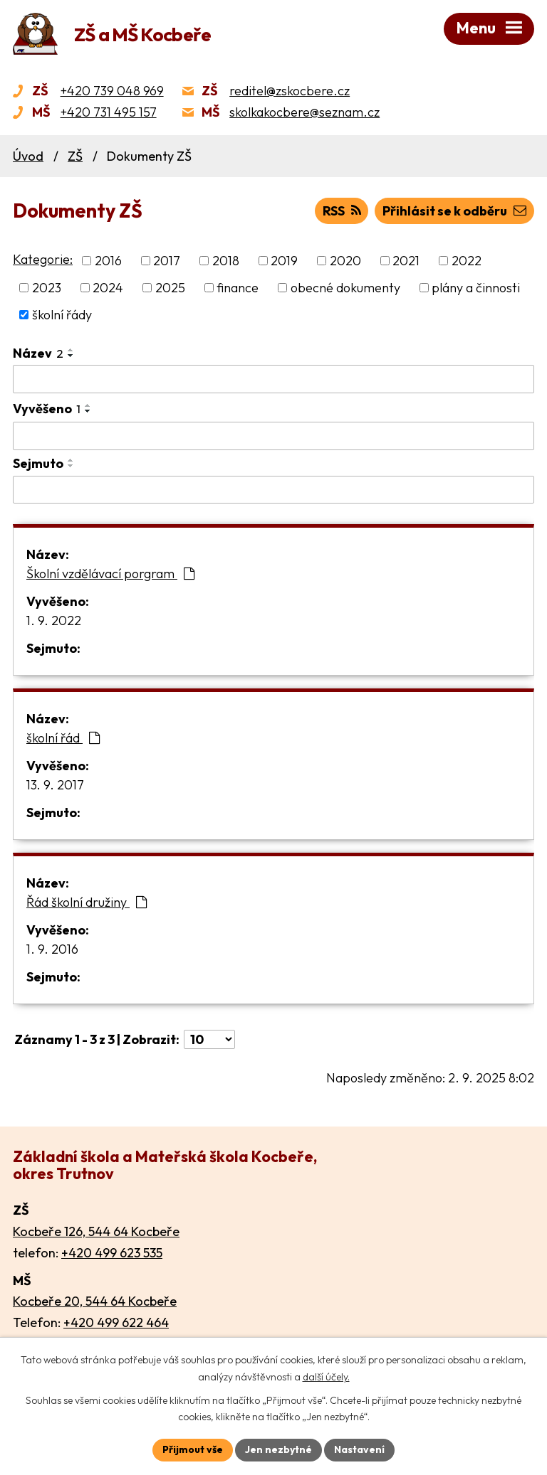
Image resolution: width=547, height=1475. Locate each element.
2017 (166, 260)
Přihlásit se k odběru (454, 211)
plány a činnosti (476, 287)
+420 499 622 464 (116, 1322)
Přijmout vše (192, 1449)
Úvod (28, 156)
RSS (342, 211)
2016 (108, 260)
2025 (170, 287)
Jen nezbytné (278, 1449)
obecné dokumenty (345, 287)
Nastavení (359, 1449)
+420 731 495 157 (109, 112)
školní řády (62, 315)
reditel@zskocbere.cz (289, 90)
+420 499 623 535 (111, 1253)
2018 (225, 260)
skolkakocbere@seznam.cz (304, 112)
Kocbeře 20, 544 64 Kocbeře (95, 1301)
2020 (345, 260)
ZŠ (75, 156)
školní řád (63, 738)
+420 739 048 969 (112, 90)
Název (38, 353)
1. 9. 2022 (53, 620)
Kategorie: (43, 259)
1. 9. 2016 (52, 949)
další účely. (326, 1376)
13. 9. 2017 (55, 785)
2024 (108, 287)
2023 (46, 287)
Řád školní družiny (86, 902)
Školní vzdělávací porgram (110, 573)
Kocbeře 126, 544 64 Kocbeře (96, 1231)
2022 (466, 260)
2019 (284, 260)
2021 (406, 260)
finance (238, 287)
